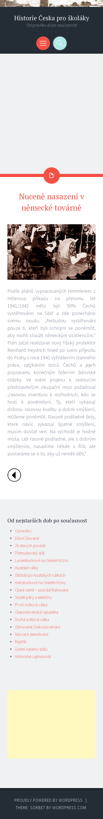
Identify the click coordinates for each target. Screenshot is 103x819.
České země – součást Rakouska (41, 590)
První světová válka (31, 604)
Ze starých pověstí (30, 545)
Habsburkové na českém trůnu (40, 582)
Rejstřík (21, 641)
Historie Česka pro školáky (51, 18)
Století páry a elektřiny (33, 597)
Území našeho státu (31, 649)
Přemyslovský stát (29, 553)
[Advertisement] (51, 107)
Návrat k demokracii (31, 634)
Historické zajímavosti (33, 656)
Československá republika (36, 612)
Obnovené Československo (37, 627)
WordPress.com (69, 807)
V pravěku (23, 530)
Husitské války (26, 567)
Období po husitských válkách (40, 575)
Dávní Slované (27, 538)
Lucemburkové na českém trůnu (41, 560)
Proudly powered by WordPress (48, 800)
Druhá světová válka (32, 619)
